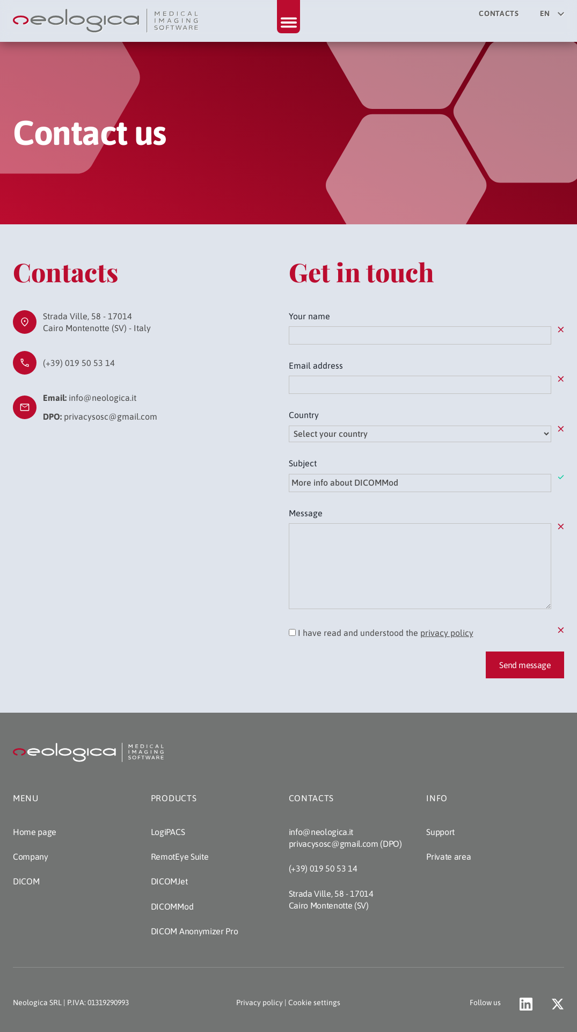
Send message (525, 665)
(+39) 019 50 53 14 (79, 363)
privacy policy (446, 633)
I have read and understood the (381, 633)
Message (306, 513)
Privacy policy (259, 1002)
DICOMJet (169, 881)
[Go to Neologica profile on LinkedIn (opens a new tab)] (526, 1004)
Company (30, 856)
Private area (448, 856)
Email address (316, 365)
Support (440, 832)
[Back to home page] (107, 21)
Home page (34, 832)
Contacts (499, 13)
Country (304, 415)
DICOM (26, 881)
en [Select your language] (552, 13)
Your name (309, 316)
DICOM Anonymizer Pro (194, 931)
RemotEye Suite (180, 856)
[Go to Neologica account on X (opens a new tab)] (557, 1004)
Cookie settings (314, 1002)
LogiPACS (168, 832)
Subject (303, 463)
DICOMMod (172, 906)
